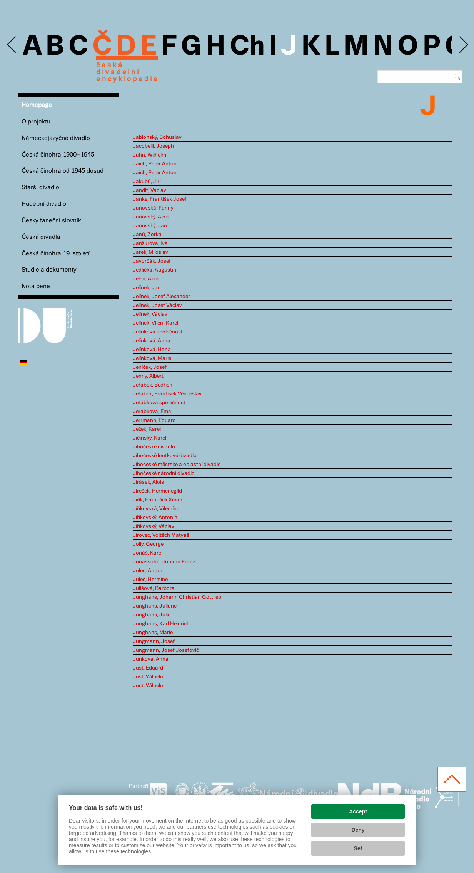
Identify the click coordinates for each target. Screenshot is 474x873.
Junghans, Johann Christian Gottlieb (177, 597)
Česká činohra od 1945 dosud (62, 171)
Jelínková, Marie (152, 358)
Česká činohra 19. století (56, 253)
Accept (358, 811)
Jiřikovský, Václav (153, 526)
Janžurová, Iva (150, 243)
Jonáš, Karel (147, 553)
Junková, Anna (151, 659)
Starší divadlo (40, 187)
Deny (357, 830)
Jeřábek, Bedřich (152, 385)
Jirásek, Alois (148, 482)
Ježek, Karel (147, 429)
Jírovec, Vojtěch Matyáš (161, 535)
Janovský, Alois (151, 217)
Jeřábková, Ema (152, 411)
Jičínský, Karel (149, 438)
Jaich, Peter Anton (155, 164)
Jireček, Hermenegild (157, 491)
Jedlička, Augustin (154, 270)
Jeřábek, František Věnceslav (167, 394)
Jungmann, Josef (154, 641)
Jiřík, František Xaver (157, 500)
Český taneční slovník (51, 220)
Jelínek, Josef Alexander (161, 296)
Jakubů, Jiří (146, 181)
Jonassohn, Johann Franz (164, 562)
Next (463, 44)
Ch (247, 47)
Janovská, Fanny (153, 208)
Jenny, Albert (148, 376)
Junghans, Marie (153, 632)
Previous (12, 44)
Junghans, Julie (151, 615)
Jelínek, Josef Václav (157, 305)
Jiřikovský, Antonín (155, 517)
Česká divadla (41, 237)
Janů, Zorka (147, 234)
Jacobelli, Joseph (153, 146)
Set (358, 848)
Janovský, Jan (150, 225)
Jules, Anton (147, 570)
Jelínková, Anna (151, 340)
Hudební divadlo (44, 204)
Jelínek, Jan (147, 287)
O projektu (36, 121)
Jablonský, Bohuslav (157, 137)
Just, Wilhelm (149, 677)
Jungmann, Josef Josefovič (166, 650)
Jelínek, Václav (150, 314)
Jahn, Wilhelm (149, 155)
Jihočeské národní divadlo (164, 473)
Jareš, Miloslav (150, 252)
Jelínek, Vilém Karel (155, 323)
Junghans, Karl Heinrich (161, 623)
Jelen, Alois (146, 279)
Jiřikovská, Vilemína (156, 508)
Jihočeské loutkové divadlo (165, 455)
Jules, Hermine (150, 579)
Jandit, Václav (149, 190)
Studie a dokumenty (49, 270)
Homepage (37, 105)
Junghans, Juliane (155, 606)
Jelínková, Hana (152, 349)
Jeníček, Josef (150, 367)
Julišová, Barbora (154, 588)
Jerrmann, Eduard (154, 420)
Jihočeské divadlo (154, 447)
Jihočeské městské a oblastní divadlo (177, 464)
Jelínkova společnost (158, 332)
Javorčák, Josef (152, 261)
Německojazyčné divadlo (56, 138)
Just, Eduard (148, 668)
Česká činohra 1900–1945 (58, 155)
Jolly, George (148, 544)
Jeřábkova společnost (159, 402)
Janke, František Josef (160, 199)
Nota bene (36, 286)
